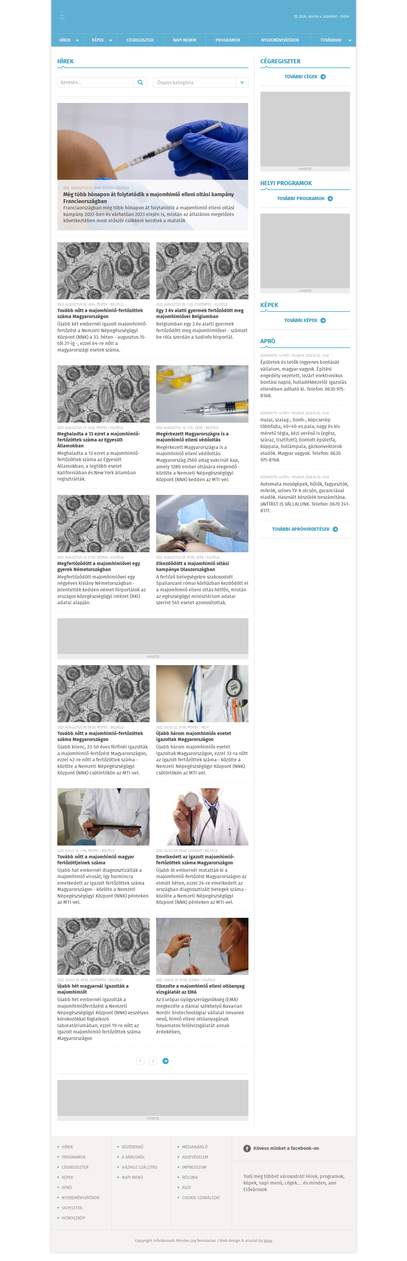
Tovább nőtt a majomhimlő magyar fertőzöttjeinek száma (95, 860)
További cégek (301, 76)
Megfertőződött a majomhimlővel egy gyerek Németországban (98, 566)
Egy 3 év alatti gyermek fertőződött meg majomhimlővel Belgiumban (200, 313)
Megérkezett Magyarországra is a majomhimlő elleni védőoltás (192, 437)
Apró (67, 1188)
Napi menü (132, 1177)
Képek (98, 40)
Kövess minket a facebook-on (286, 1148)
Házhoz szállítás (139, 1167)
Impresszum (194, 1167)
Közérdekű (132, 1147)
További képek (300, 320)
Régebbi (165, 1061)
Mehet (140, 82)
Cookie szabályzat (201, 1198)
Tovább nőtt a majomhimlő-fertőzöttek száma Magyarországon (100, 313)
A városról (133, 1157)
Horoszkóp (73, 1218)
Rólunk (190, 1177)
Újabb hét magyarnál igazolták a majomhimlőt (93, 989)
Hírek (65, 40)
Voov (268, 1241)
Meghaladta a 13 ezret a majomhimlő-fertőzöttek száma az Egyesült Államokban (98, 440)
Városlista (62, 17)
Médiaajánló (195, 1147)
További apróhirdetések (301, 529)
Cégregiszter (140, 40)
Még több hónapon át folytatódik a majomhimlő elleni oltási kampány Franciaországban (148, 198)
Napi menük (184, 40)
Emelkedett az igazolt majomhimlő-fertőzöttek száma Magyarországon (195, 860)
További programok (301, 198)
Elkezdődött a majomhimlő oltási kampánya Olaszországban (192, 566)
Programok (228, 40)
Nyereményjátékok (280, 40)
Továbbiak (331, 40)
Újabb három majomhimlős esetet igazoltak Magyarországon (193, 736)
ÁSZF (186, 1188)
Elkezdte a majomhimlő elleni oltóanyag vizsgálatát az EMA (200, 989)
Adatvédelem (195, 1157)
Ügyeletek (72, 1208)
